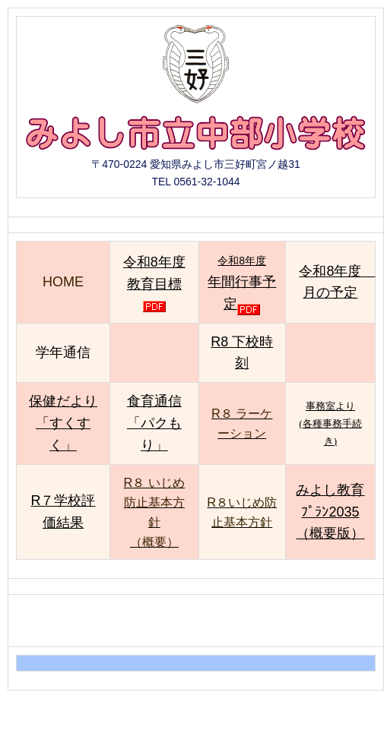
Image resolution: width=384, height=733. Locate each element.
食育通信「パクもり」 (154, 423)
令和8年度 (242, 282)
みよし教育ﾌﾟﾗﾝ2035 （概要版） (330, 512)
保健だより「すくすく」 (63, 423)
